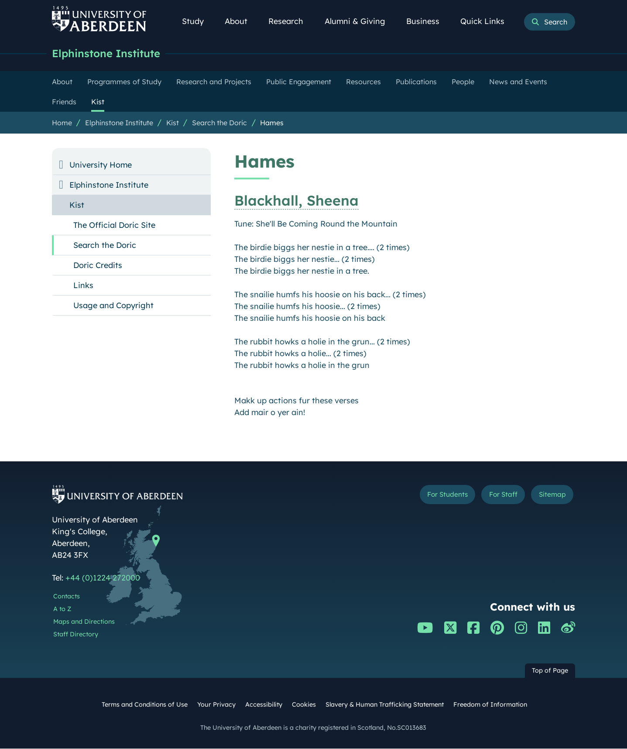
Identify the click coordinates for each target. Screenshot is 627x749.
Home (62, 123)
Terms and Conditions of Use (145, 705)
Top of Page (550, 671)
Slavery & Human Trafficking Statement (384, 705)
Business (427, 21)
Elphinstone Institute (110, 53)
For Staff (493, 496)
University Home (100, 165)
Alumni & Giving (360, 21)
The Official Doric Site (114, 225)
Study (197, 21)
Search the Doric (219, 123)
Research (290, 21)
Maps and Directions (84, 622)
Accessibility (263, 705)
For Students (428, 496)
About (241, 21)
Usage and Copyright (113, 306)
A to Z (62, 609)
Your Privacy (216, 705)
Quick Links (487, 21)
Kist (172, 123)
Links (83, 286)
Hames (272, 123)
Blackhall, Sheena (296, 201)
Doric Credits (97, 266)
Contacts (66, 597)
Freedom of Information (490, 705)
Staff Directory (75, 635)
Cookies (304, 705)
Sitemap (549, 496)
